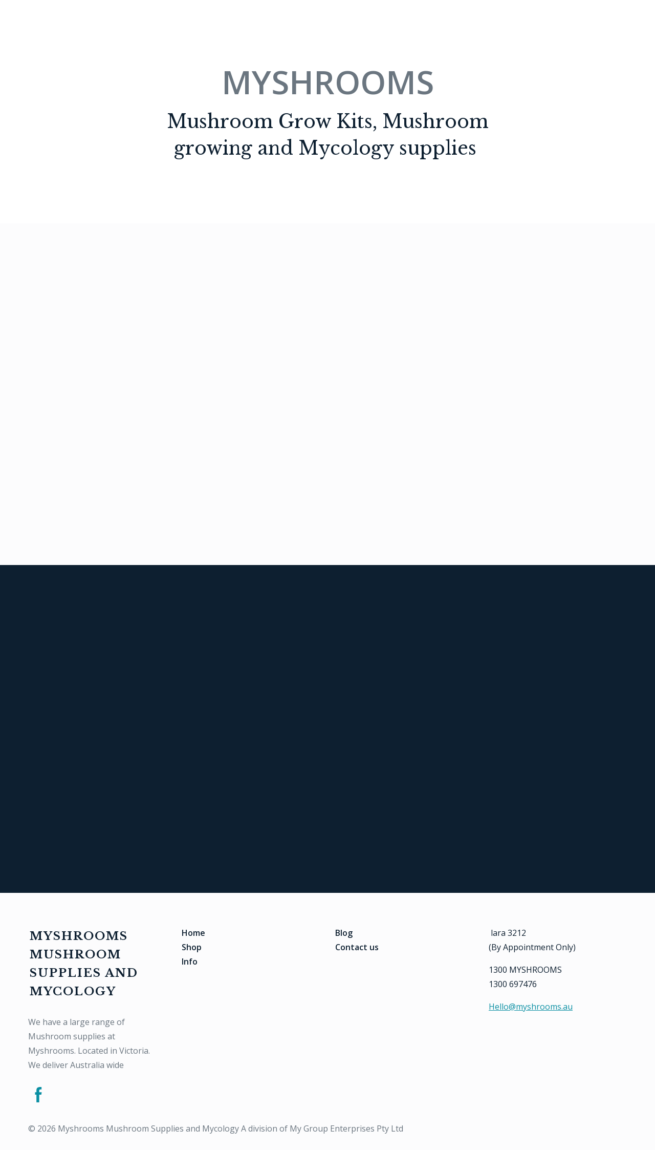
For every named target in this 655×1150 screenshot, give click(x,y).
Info (190, 961)
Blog (344, 932)
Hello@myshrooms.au (531, 1006)
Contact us (357, 947)
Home (193, 932)
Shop (192, 947)
